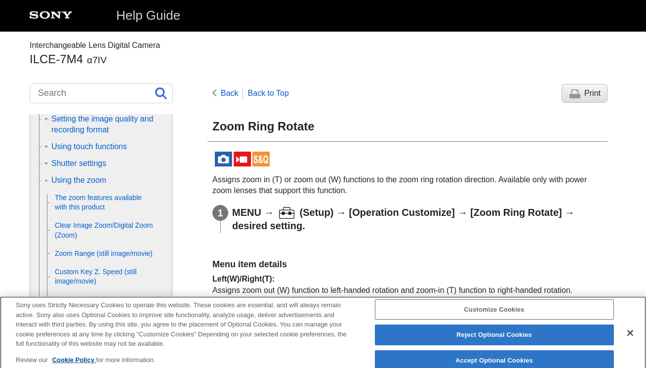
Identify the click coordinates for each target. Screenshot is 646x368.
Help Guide (148, 15)
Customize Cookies (494, 316)
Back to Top (268, 93)
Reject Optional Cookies (494, 341)
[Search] (101, 93)
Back (230, 93)
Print (592, 93)
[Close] (630, 339)
